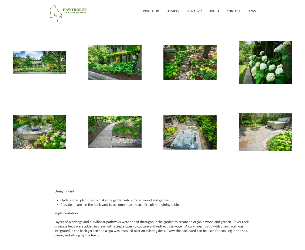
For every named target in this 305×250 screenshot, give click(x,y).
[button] (151, 11)
